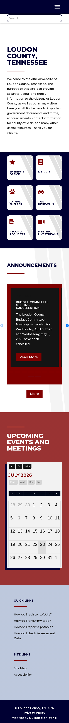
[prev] (12, 466)
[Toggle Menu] (57, 6)
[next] (19, 466)
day (31, 482)
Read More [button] (28, 357)
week (22, 482)
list (38, 482)
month (13, 482)
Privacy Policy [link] (34, 713)
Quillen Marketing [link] (43, 718)
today (27, 466)
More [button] (34, 394)
